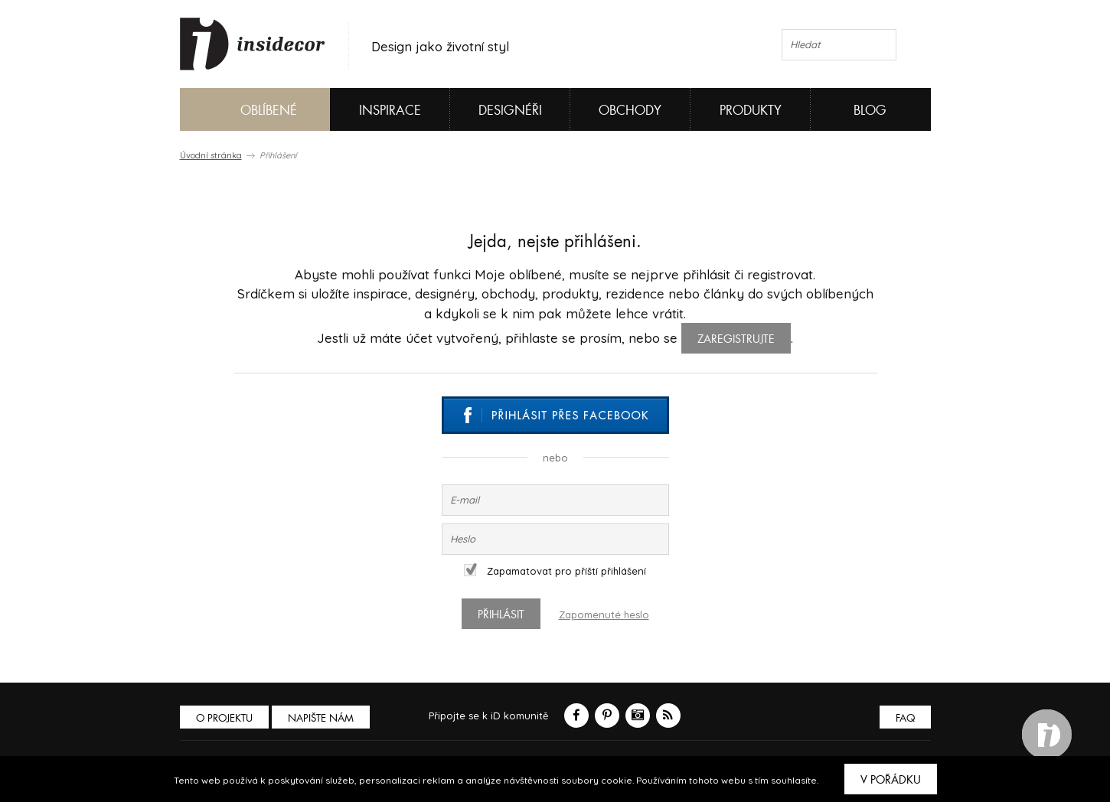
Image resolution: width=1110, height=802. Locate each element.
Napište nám (321, 718)
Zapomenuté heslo (604, 614)
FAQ (905, 718)
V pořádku (890, 780)
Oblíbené (243, 109)
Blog (870, 111)
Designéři (510, 111)
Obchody (630, 111)
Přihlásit (501, 614)
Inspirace (390, 111)
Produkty (751, 111)
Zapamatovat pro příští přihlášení (555, 571)
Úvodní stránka (211, 155)
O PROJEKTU (224, 718)
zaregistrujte (736, 339)
